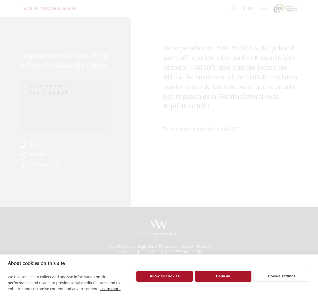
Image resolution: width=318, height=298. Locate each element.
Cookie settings (282, 276)
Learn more (110, 288)
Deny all (223, 276)
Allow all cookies (165, 276)
